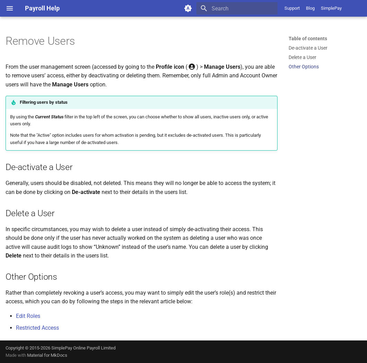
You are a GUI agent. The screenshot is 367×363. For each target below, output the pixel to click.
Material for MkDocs (47, 355)
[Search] (237, 8)
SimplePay (331, 8)
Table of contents (308, 38)
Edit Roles (28, 316)
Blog (310, 8)
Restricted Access (37, 327)
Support (292, 8)
